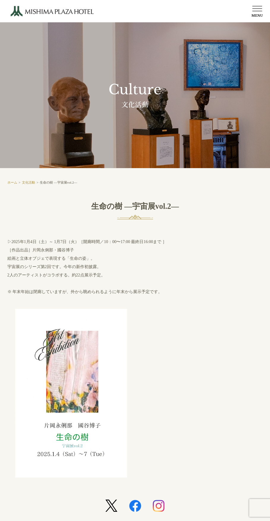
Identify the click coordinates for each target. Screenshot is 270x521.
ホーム (12, 182)
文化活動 (28, 182)
